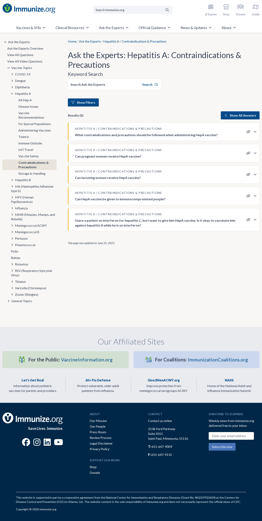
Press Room (98, 432)
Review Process (101, 438)
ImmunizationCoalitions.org (201, 359)
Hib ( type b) (32, 188)
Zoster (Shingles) (26, 294)
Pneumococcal (25, 245)
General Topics (21, 301)
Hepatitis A (111, 41)
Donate (95, 472)
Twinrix (23, 137)
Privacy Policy (99, 449)
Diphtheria (22, 87)
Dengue (20, 80)
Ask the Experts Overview (25, 48)
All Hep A (25, 100)
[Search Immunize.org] (127, 10)
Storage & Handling (31, 173)
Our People (97, 426)
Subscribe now (222, 447)
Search (150, 84)
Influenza (21, 208)
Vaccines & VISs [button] (31, 27)
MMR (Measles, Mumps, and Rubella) (33, 217)
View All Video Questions (24, 61)
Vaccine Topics (21, 68)
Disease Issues (28, 106)
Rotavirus (21, 264)
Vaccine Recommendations (31, 115)
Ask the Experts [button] (114, 27)
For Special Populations (34, 124)
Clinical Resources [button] (72, 27)
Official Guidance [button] (155, 27)
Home (72, 41)
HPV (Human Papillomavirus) (22, 199)
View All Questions (20, 55)
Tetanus (20, 281)
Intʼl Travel (25, 149)
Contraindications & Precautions (33, 165)
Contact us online (160, 421)
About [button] (229, 27)
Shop (93, 467)
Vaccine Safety (28, 156)
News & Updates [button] (196, 27)
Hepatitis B (23, 180)
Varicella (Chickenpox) (30, 288)
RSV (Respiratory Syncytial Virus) (31, 273)
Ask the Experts (90, 41)
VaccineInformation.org (70, 359)
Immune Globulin (30, 143)
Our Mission (98, 421)
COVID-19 (22, 74)
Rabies (15, 258)
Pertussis (21, 238)
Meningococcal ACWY (31, 225)
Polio (14, 251)
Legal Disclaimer (101, 443)
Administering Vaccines (34, 130)
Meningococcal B (27, 232)
